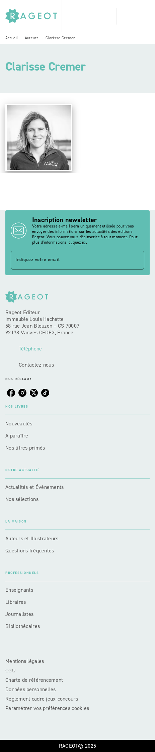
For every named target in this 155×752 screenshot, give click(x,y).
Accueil (11, 38)
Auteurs (32, 38)
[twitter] (34, 393)
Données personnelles (30, 689)
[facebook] (11, 393)
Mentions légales (24, 661)
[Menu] (133, 16)
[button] (77, 424)
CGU (11, 670)
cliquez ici (77, 242)
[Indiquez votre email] (69, 260)
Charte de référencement (34, 679)
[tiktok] (45, 393)
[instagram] (22, 393)
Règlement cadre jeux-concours (41, 698)
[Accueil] (33, 16)
